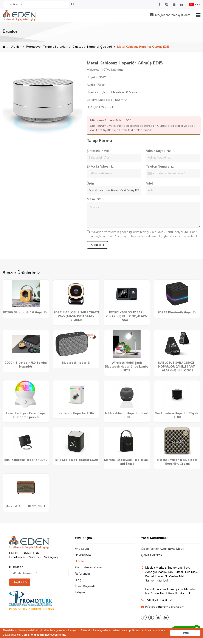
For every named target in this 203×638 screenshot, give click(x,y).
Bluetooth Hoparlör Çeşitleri (92, 47)
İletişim (80, 592)
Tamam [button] (185, 633)
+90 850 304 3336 (156, 600)
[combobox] (151, 173)
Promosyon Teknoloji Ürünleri (46, 47)
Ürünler (16, 47)
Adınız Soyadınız (158, 151)
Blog (78, 580)
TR (194, 4)
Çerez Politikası (152, 555)
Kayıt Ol (20, 582)
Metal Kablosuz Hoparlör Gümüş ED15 (143, 47)
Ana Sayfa (82, 549)
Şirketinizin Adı (98, 151)
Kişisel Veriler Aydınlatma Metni (162, 549)
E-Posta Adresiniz (100, 166)
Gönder (98, 244)
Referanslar (83, 573)
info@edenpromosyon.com (170, 15)
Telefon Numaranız (160, 166)
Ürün (90, 183)
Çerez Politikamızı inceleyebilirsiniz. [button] (44, 634)
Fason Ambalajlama (88, 567)
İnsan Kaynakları (86, 586)
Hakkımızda (83, 555)
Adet (149, 183)
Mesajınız (94, 199)
